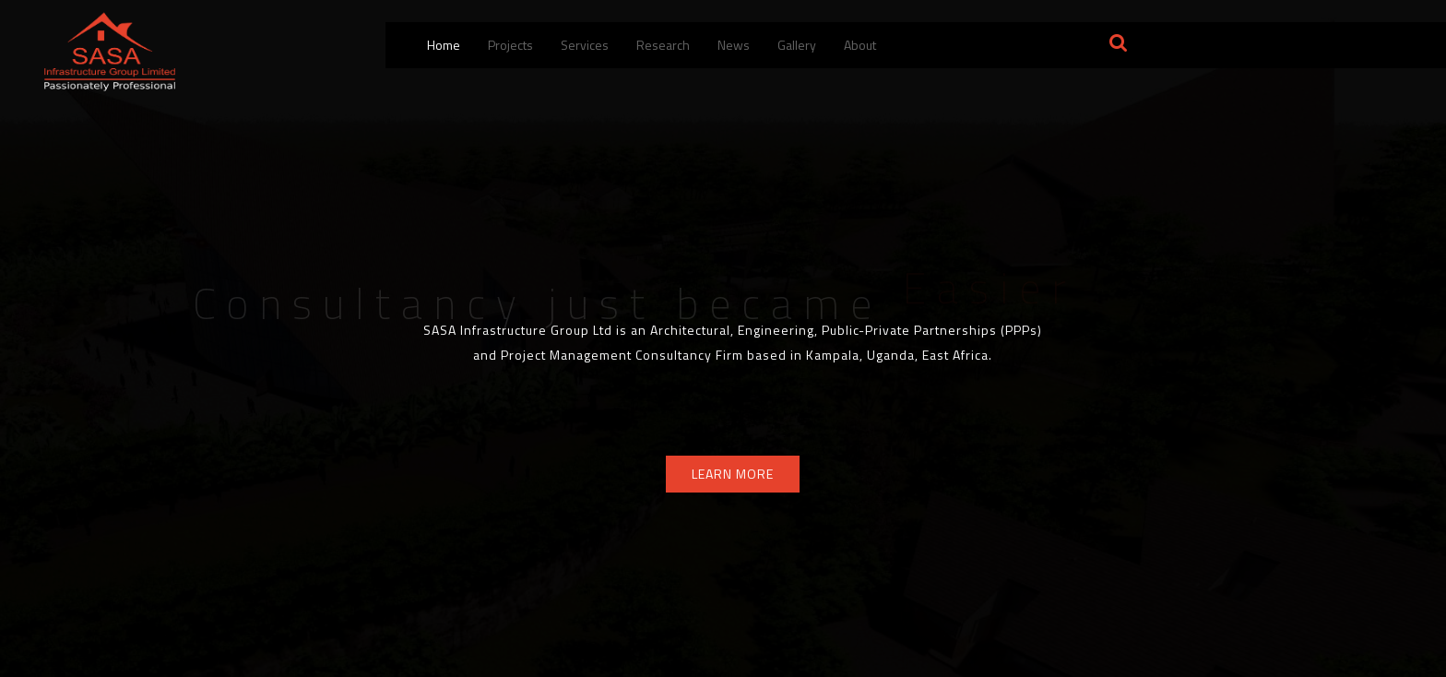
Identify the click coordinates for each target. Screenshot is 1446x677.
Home (443, 44)
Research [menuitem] (663, 44)
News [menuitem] (733, 44)
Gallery (796, 44)
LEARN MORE (733, 473)
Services (585, 44)
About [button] (860, 44)
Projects (510, 44)
